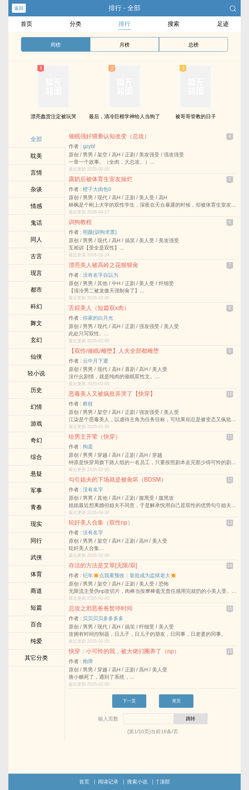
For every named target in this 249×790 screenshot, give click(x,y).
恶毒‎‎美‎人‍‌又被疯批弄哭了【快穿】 (112, 394)
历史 (36, 390)
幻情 (36, 407)
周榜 (55, 45)
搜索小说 (137, 782)
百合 (36, 624)
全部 (36, 139)
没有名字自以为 (100, 275)
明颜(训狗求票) (100, 232)
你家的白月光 (98, 318)
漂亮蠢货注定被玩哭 (53, 116)
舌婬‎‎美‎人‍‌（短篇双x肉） (99, 308)
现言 (36, 273)
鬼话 (36, 223)
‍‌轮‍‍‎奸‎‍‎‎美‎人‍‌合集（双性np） (101, 522)
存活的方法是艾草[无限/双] (103, 565)
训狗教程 (80, 222)
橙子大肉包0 (97, 189)
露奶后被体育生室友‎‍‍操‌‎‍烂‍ (100, 179)
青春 (36, 507)
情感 (36, 206)
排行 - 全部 (124, 8)
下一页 (129, 700)
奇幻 (36, 440)
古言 (36, 256)
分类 (75, 24)
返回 (19, 8)
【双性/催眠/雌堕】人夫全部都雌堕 (114, 351)
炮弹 (88, 661)
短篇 (36, 608)
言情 (36, 172)
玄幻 (36, 340)
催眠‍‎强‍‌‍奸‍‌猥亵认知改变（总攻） (109, 136)
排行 (124, 24)
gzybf (89, 146)
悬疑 (36, 474)
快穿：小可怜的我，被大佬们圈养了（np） (124, 651)
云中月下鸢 (95, 361)
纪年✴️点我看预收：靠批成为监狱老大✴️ (129, 575)
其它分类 (36, 658)
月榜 (124, 45)
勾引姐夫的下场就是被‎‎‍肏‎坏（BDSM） (118, 479)
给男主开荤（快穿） (95, 437)
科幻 (36, 306)
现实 (36, 524)
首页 (26, 24)
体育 (36, 574)
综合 (36, 457)
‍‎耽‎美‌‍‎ (36, 156)
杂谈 (36, 189)
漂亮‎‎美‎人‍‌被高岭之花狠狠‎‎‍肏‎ (103, 265)
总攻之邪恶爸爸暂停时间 (100, 608)
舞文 (36, 323)
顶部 (163, 782)
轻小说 (36, 373)
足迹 (223, 24)
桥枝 (88, 404)
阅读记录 (108, 782)
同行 (36, 541)
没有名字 (93, 489)
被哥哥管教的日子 (195, 116)
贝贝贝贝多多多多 (103, 618)
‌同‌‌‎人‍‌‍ (36, 239)
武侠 (36, 557)
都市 (36, 290)
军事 (36, 490)
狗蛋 (88, 447)
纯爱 (36, 641)
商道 (36, 591)
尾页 (176, 700)
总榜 (193, 45)
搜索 (173, 24)
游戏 (36, 423)
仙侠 (36, 357)
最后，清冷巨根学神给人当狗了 (124, 116)
